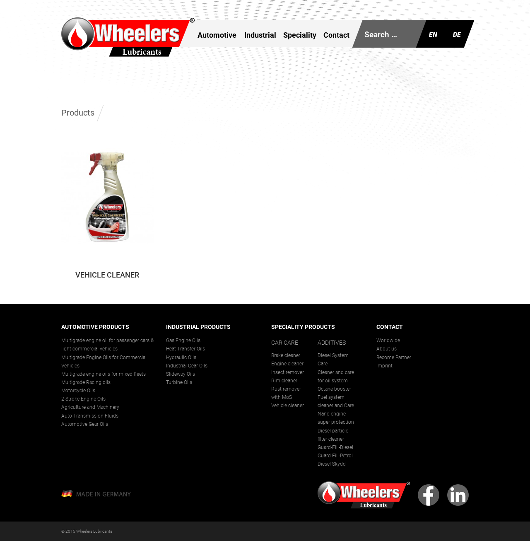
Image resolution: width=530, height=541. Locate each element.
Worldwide (388, 340)
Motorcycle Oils (78, 391)
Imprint (384, 366)
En (433, 35)
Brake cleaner (285, 355)
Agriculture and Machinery (90, 407)
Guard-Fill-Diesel (335, 447)
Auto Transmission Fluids (89, 416)
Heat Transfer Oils (185, 349)
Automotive (217, 35)
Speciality (299, 35)
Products (77, 113)
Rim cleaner (284, 381)
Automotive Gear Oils (84, 424)
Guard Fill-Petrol (335, 456)
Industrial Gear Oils (186, 366)
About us (386, 349)
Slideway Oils (180, 374)
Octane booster (334, 389)
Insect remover (287, 372)
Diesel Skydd (332, 464)
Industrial (260, 35)
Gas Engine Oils (183, 340)
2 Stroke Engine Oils (83, 399)
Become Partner (393, 357)
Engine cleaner (287, 364)
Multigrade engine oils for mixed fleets (103, 374)
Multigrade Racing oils (86, 382)
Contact (336, 35)
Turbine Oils (179, 382)
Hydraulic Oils (181, 357)
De (457, 35)
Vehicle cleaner (287, 405)
